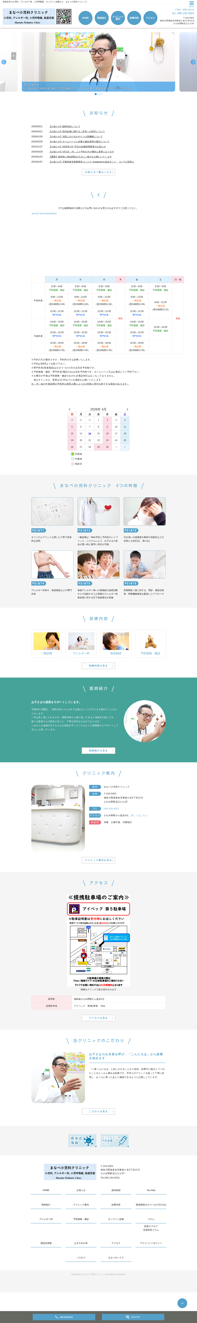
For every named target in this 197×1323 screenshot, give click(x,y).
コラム (151, 1250)
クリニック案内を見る (98, 879)
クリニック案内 (118, 18)
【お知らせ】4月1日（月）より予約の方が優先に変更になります (81, 152)
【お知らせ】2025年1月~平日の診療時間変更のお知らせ (77, 146)
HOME (85, 18)
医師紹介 (101, 18)
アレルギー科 (46, 1250)
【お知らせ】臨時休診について (64, 126)
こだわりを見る (98, 1141)
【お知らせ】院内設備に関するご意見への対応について (77, 131)
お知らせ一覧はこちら (98, 176)
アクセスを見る (98, 1042)
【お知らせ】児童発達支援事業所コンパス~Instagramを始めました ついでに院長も (91, 162)
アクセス (150, 18)
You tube (151, 1221)
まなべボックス (116, 1288)
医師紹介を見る (98, 765)
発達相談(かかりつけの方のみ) (151, 1235)
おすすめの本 (81, 1273)
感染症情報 (46, 1273)
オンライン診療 (116, 1250)
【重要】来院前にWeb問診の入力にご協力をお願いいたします (80, 157)
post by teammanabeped (44, 218)
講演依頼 (116, 1221)
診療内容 (134, 18)
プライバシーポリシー (151, 1273)
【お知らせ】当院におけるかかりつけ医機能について (76, 136)
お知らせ (81, 1221)
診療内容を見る (98, 675)
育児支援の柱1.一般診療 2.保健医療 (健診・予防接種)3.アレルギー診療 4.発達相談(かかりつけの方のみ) (77, 86)
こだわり (81, 1288)
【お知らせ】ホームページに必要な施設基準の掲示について (79, 141)
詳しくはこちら (139, 830)
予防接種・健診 (81, 1250)
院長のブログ (151, 1257)
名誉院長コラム (151, 1260)
